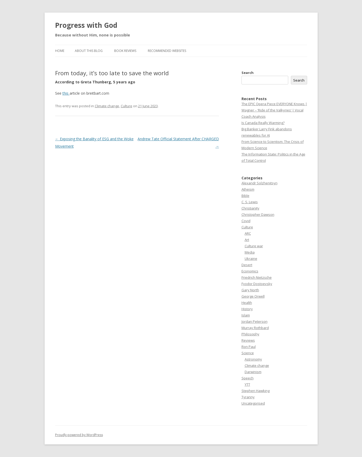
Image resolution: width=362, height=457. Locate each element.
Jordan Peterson (254, 321)
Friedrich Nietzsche (257, 277)
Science (248, 353)
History (247, 309)
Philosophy (250, 334)
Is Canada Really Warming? (263, 122)
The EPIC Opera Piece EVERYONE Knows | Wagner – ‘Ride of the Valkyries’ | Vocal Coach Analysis (274, 110)
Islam (246, 315)
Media (250, 252)
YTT (247, 384)
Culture (126, 106)
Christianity (250, 208)
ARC (248, 233)
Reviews (248, 340)
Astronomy (253, 359)
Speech (248, 378)
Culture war (254, 246)
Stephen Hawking (256, 390)
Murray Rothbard (255, 327)
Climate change (107, 106)
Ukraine (251, 258)
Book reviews (125, 51)
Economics (250, 271)
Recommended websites (167, 51)
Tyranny (248, 397)
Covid (246, 220)
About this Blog (89, 51)
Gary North (250, 290)
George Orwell (253, 296)
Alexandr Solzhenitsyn (259, 183)
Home (59, 51)
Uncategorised (253, 403)
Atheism (248, 189)
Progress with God (86, 25)
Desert (247, 264)
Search (248, 72)
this (66, 93)
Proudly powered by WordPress (79, 435)
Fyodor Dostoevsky (257, 283)
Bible (245, 195)
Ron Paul (249, 346)
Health (247, 302)
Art (247, 239)
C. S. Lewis (250, 202)
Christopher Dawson (258, 214)
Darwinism (253, 371)
